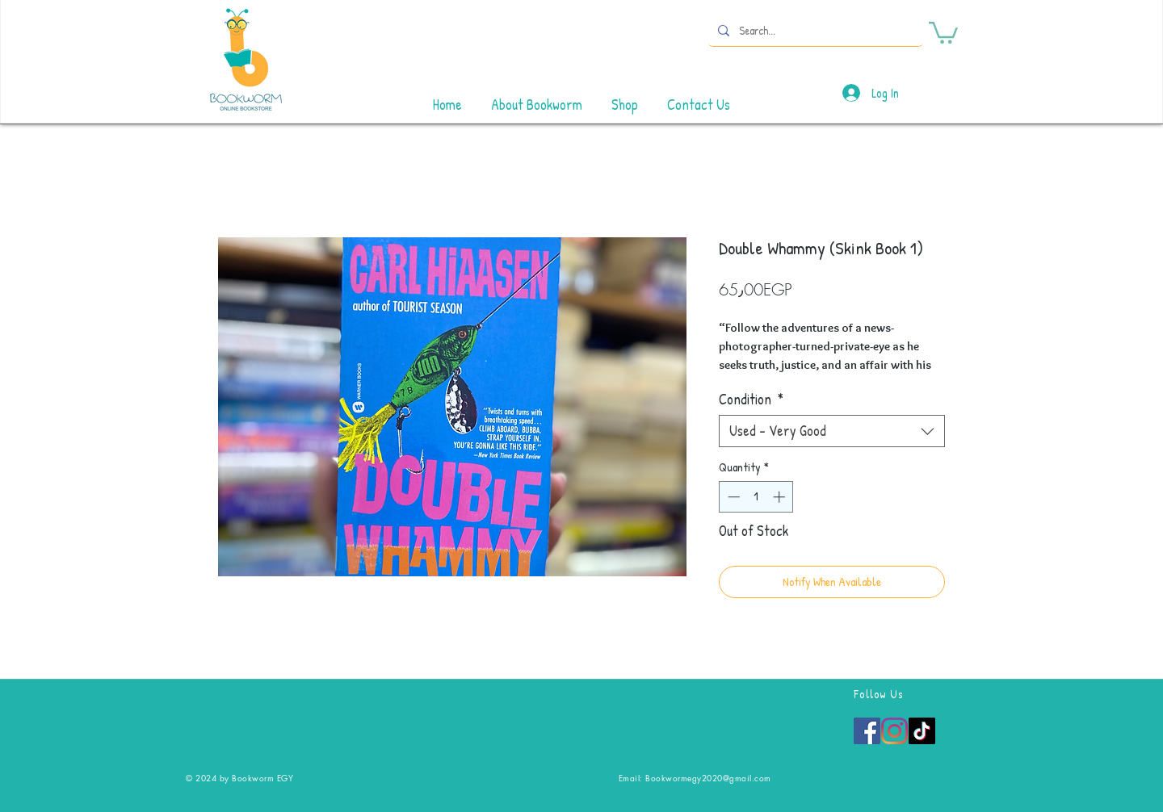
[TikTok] (922, 731)
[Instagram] (894, 731)
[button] (943, 31)
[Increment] (780, 497)
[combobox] (832, 431)
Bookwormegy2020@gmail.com (708, 778)
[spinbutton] (756, 497)
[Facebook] (867, 731)
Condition (751, 399)
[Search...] (814, 30)
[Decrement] (732, 497)
